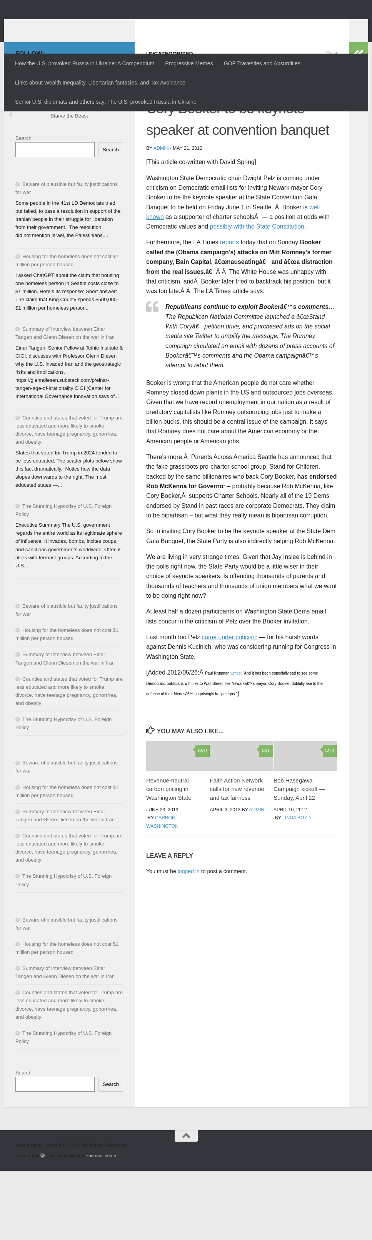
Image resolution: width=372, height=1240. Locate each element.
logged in (189, 940)
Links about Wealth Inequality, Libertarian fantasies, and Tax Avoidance (100, 83)
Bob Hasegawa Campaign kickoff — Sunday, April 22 (299, 858)
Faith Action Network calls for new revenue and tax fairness (237, 858)
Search (23, 207)
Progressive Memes (189, 63)
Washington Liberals (83, 25)
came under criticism (229, 706)
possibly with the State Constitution (257, 295)
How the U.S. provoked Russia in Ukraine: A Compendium (84, 63)
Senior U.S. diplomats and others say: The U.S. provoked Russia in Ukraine (106, 102)
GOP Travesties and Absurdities (262, 63)
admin (161, 217)
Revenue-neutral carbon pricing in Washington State (168, 858)
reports (229, 311)
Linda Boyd (296, 887)
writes (235, 742)
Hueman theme (100, 1224)
